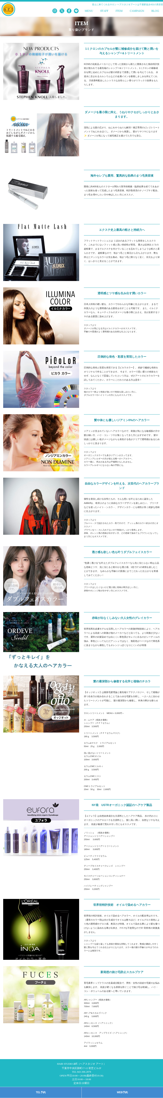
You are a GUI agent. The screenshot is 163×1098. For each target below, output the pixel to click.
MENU (89, 11)
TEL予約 (41, 1092)
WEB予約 (122, 1092)
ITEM (119, 11)
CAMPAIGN (137, 11)
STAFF (104, 11)
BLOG (155, 11)
